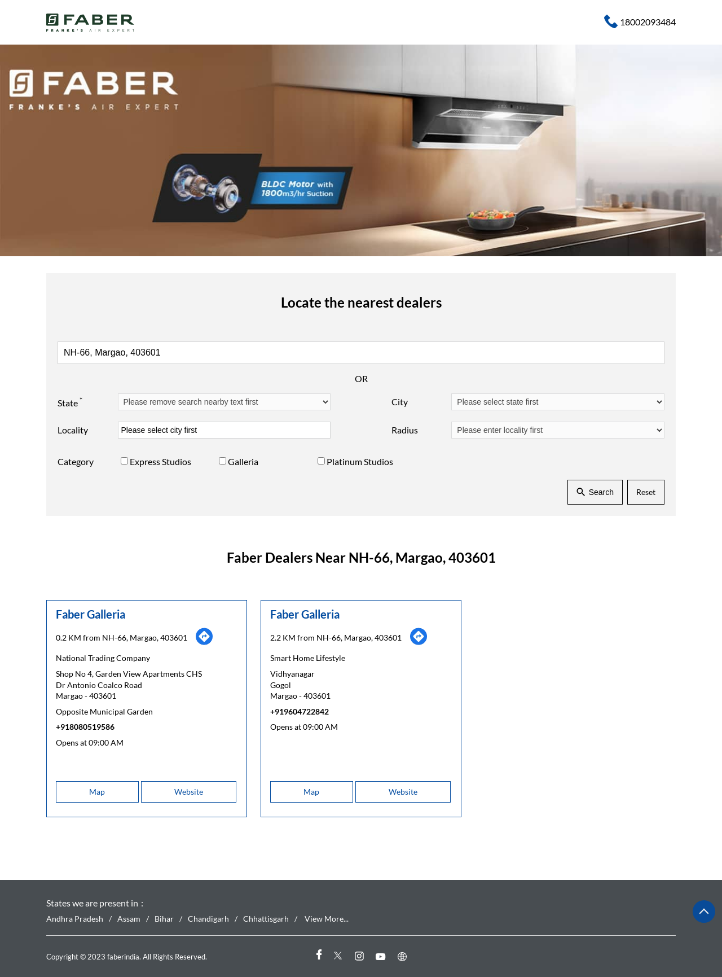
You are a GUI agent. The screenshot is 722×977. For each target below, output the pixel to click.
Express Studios (160, 461)
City (399, 401)
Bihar (164, 919)
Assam (128, 919)
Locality (73, 429)
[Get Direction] (204, 642)
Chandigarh (208, 919)
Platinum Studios (360, 461)
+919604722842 (299, 711)
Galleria (243, 461)
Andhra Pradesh (74, 919)
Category (76, 461)
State (70, 401)
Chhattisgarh (266, 919)
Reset (645, 492)
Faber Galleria (90, 613)
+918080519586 (85, 726)
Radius (404, 429)
